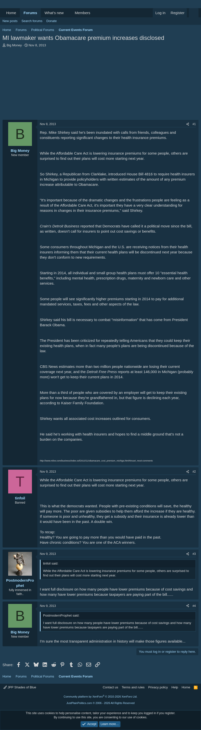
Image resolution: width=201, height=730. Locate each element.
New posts (10, 21)
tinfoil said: (50, 563)
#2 (194, 471)
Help (175, 687)
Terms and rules (133, 687)
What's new (54, 13)
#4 (194, 606)
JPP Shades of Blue (19, 687)
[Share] (187, 124)
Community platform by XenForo (100, 696)
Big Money (14, 45)
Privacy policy (158, 687)
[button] (67, 12)
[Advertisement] (100, 84)
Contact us (110, 687)
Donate (51, 21)
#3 (194, 554)
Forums (30, 13)
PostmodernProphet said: (61, 615)
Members (82, 13)
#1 (194, 124)
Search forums (32, 21)
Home (11, 13)
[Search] (194, 12)
